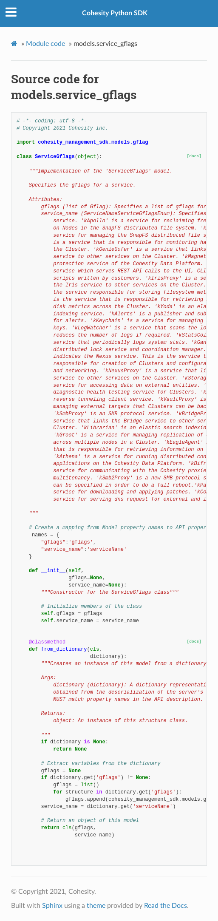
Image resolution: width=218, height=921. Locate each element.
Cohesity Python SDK (114, 13)
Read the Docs (165, 905)
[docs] (194, 156)
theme (96, 905)
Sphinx (52, 905)
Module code (45, 43)
